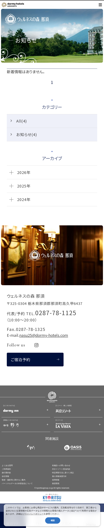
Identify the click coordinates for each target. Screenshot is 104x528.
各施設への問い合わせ (61, 465)
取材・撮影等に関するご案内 (13, 480)
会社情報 (5, 476)
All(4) (21, 121)
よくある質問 (7, 465)
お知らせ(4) (26, 134)
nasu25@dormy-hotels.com (43, 335)
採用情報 (55, 480)
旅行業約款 (6, 473)
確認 (53, 520)
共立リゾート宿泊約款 (61, 469)
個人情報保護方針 (59, 476)
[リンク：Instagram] (36, 345)
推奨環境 (55, 483)
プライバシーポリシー (33, 514)
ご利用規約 (6, 469)
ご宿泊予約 (20, 359)
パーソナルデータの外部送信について (17, 483)
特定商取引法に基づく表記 (63, 473)
